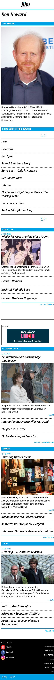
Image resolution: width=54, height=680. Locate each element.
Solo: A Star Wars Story (15, 163)
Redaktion (49, 651)
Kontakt (50, 659)
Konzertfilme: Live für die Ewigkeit (22, 524)
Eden (4, 142)
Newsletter (49, 646)
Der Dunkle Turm (11, 178)
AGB (52, 672)
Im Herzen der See (12, 203)
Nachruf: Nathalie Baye (15, 289)
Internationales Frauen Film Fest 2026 (25, 421)
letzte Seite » (52, 134)
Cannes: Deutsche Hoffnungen (19, 298)
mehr (51, 415)
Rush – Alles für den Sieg (16, 210)
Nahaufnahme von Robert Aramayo (23, 517)
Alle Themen (48, 537)
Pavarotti (7, 149)
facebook (9, 652)
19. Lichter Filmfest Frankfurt (19, 436)
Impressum (49, 667)
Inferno (6, 185)
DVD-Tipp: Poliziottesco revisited (21, 552)
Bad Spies (7, 156)
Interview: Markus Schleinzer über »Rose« (27, 531)
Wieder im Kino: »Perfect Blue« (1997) (25, 236)
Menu (3, 4)
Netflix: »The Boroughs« (16, 606)
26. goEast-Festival (13, 429)
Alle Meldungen (47, 305)
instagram (10, 657)
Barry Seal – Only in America (19, 170)
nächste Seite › (48, 134)
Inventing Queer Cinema (16, 457)
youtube (9, 647)
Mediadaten (49, 655)
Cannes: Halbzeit (11, 281)
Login (44, 5)
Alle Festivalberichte (44, 443)
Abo (4, 677)
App (12, 677)
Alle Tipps (49, 631)
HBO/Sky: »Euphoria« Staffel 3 (20, 613)
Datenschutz (48, 663)
